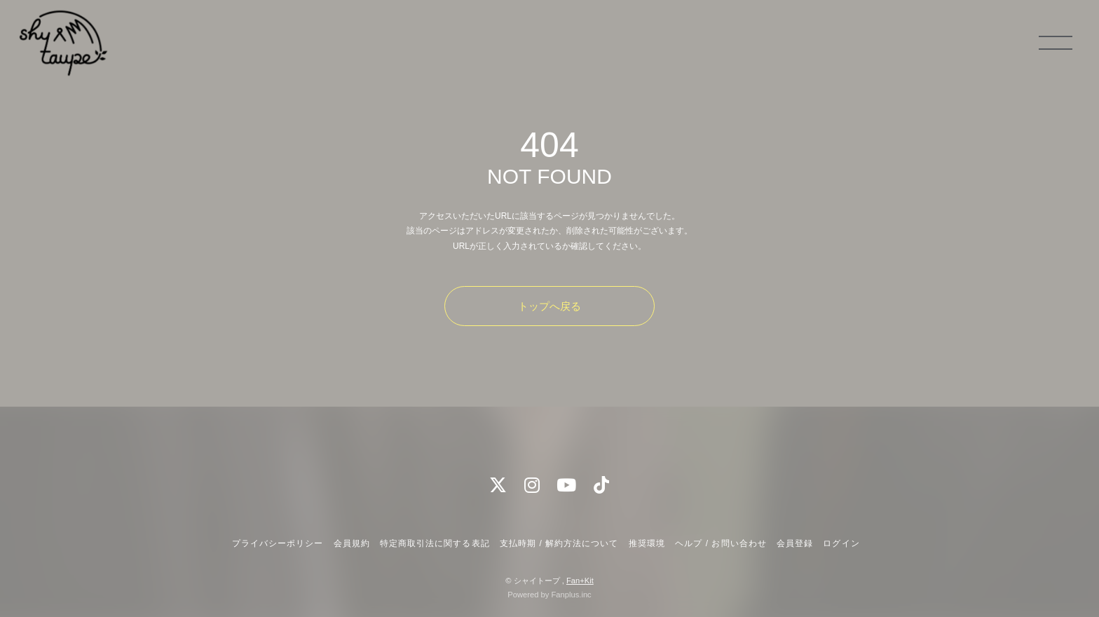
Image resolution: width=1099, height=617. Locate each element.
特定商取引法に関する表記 (434, 543)
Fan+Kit (580, 580)
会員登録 (795, 543)
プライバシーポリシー (277, 543)
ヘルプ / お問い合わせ (720, 543)
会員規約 (352, 543)
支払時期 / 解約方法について (559, 543)
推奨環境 (647, 543)
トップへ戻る (549, 306)
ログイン (841, 543)
